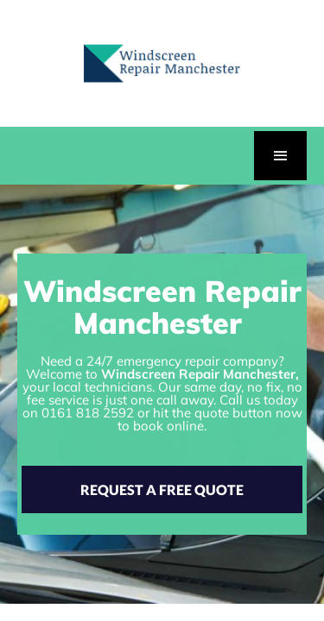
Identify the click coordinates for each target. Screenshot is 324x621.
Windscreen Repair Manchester (198, 374)
